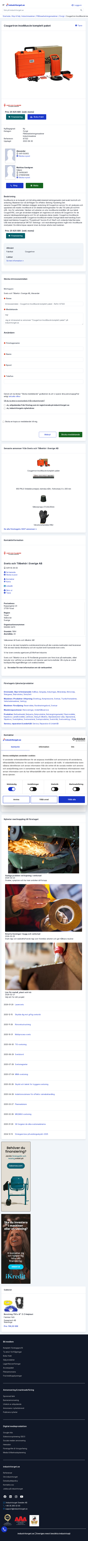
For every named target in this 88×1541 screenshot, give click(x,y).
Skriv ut (8, 590)
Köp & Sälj (16, 16)
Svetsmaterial (29, 719)
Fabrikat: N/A (9, 1317)
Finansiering (16, 117)
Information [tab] (44, 747)
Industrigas (51, 692)
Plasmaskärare (21, 1104)
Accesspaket (8, 1368)
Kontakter (9, 579)
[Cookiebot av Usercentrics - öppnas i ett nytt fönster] (74, 739)
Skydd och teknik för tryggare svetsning (31, 1084)
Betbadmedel (19, 714)
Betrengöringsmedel (54, 714)
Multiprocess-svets (23, 1034)
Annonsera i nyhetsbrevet (13, 1408)
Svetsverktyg (64, 719)
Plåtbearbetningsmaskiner (47, 16)
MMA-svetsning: (21, 1074)
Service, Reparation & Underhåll (46, 724)
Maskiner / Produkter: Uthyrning (18, 699)
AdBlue (35, 692)
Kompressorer (47, 699)
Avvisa (16, 799)
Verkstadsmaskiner (11, 701)
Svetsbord (19, 1054)
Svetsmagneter (21, 1064)
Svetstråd (54, 719)
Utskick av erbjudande (12, 1404)
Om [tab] (72, 747)
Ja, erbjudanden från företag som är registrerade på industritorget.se (37, 405)
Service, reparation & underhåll (18, 724)
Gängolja (42, 692)
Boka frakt (37, 117)
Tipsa (78, 25)
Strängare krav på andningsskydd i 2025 (31, 1134)
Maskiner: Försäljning (13, 705)
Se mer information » (15, 261)
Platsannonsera (9, 1372)
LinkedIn (8, 586)
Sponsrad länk (9, 1396)
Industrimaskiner (28, 16)
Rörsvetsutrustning (23, 1024)
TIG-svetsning (21, 1044)
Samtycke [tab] (15, 747)
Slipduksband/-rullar (56, 717)
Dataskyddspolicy (10, 1481)
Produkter (8, 714)
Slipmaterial (70, 717)
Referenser (7, 1473)
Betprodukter (39, 714)
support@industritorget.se (15, 1509)
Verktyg (23, 701)
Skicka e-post (23, 156)
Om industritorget (10, 1477)
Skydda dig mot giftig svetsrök (28, 1014)
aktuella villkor (14, 396)
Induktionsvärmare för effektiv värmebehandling (35, 1094)
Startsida (6, 16)
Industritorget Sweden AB (15, 1503)
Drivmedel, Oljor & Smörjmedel (17, 692)
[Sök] (81, 10)
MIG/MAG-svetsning (23, 1114)
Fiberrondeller (69, 714)
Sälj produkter (9, 1360)
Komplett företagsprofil (13, 1348)
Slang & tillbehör (40, 717)
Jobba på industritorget (13, 1489)
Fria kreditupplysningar (12, 1376)
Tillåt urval (44, 799)
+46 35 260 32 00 (11, 1506)
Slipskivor (8, 719)
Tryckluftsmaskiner (69, 699)
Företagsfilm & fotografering (15, 1448)
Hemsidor (7, 1444)
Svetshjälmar (18, 719)
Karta (7, 582)
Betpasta (29, 714)
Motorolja (71, 692)
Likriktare (29, 717)
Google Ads (8, 1432)
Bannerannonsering (11, 1400)
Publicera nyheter (10, 1412)
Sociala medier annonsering (14, 1440)
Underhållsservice (41, 710)
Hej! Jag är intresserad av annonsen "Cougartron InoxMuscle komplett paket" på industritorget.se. (43, 319)
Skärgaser (8, 694)
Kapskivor (8, 717)
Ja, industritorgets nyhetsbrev (20, 408)
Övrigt (61, 16)
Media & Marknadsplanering (14, 1452)
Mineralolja (61, 692)
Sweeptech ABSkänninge (10, 1321)
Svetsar (57, 699)
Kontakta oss (8, 1485)
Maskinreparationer (13, 710)
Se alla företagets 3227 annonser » (20, 529)
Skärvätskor (18, 694)
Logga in (77, 5)
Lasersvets (19, 1004)
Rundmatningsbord (42, 705)
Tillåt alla (72, 799)
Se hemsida (9, 572)
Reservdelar (28, 705)
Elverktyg (37, 699)
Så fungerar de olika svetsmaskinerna (30, 1124)
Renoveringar (28, 710)
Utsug (73, 719)
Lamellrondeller (19, 717)
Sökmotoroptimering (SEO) (14, 1436)
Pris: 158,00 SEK (11, 1326)
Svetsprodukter (42, 719)
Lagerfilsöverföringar (12, 1364)
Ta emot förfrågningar (12, 1352)
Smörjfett (27, 694)
